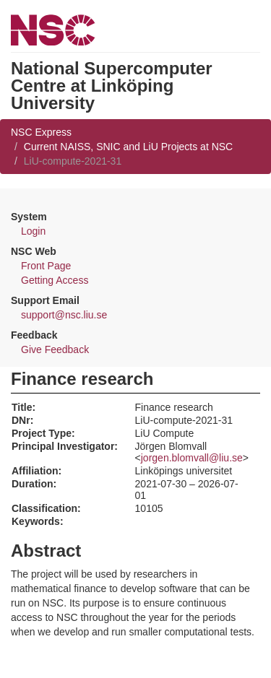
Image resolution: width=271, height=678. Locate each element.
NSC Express (41, 132)
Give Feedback (55, 349)
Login (33, 231)
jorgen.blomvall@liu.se (192, 458)
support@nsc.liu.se (64, 315)
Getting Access (54, 280)
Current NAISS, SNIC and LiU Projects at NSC (128, 146)
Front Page (46, 265)
